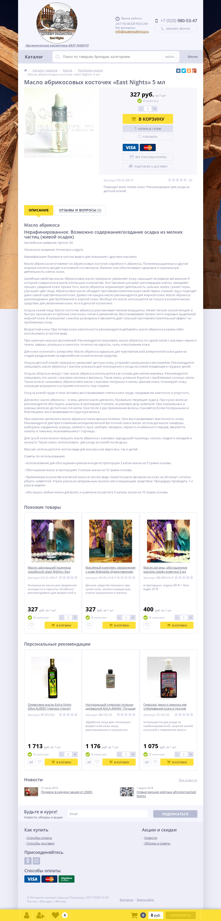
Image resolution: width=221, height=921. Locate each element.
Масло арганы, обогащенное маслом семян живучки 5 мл (165, 569)
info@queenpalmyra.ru (132, 31)
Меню (193, 56)
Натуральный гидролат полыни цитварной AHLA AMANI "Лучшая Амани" (110, 709)
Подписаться (175, 814)
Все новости (188, 780)
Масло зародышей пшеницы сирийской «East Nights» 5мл (49, 569)
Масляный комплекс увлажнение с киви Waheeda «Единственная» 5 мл (110, 571)
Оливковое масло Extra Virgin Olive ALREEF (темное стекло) (49, 707)
